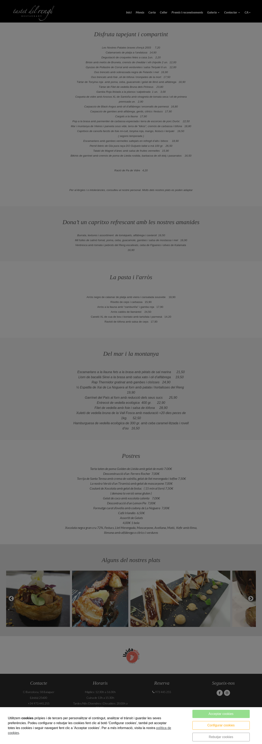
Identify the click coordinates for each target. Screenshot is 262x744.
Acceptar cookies (221, 714)
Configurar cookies (221, 725)
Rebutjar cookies (221, 737)
